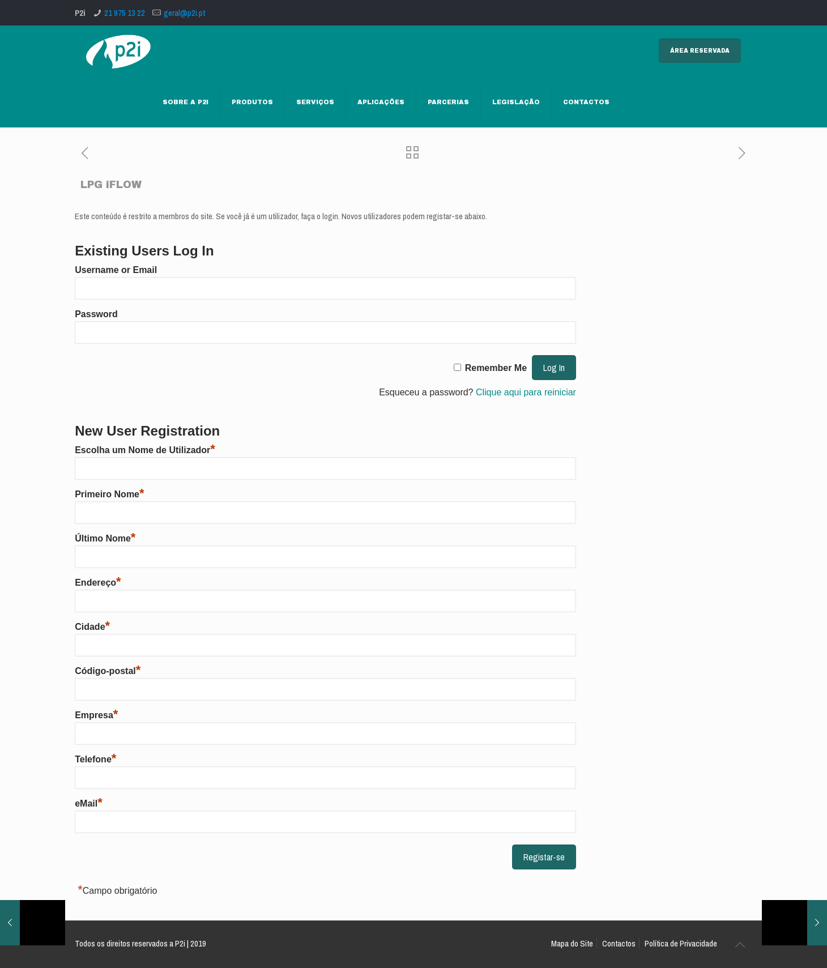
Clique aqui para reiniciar (526, 392)
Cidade (92, 627)
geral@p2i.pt (184, 13)
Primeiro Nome (109, 494)
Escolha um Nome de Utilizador (145, 450)
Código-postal (107, 671)
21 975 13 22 (124, 13)
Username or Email (116, 270)
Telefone (95, 759)
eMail (89, 803)
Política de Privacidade (681, 943)
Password (96, 314)
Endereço (98, 582)
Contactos (619, 943)
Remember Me (496, 368)
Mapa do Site (572, 943)
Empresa (96, 715)
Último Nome (105, 538)
